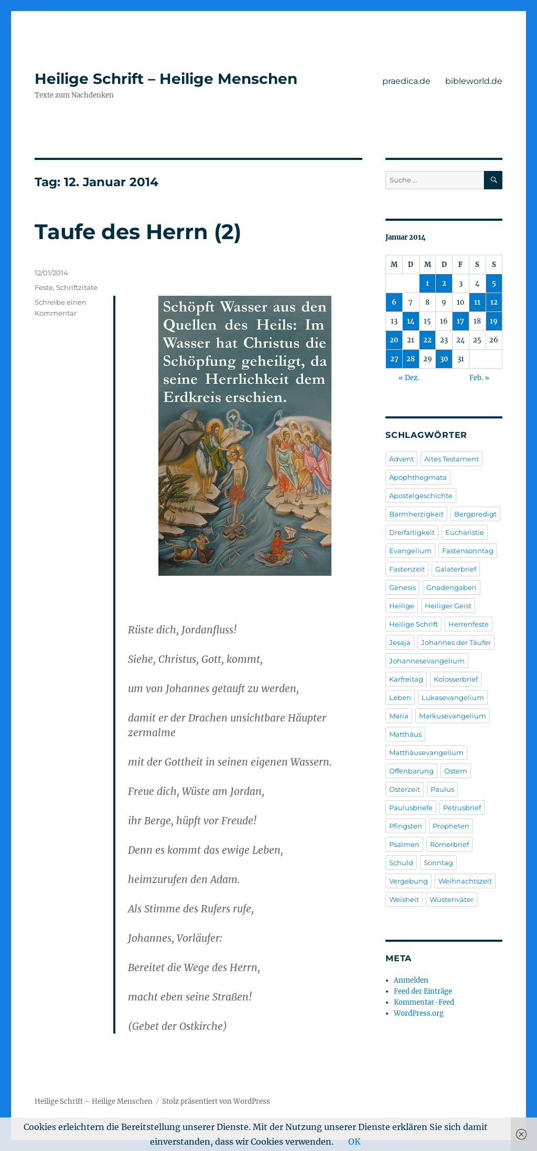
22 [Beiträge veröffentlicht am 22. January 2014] (427, 340)
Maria (399, 716)
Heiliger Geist (448, 605)
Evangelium (410, 550)
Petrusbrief (462, 807)
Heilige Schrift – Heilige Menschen (166, 79)
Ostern (455, 771)
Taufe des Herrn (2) (138, 231)
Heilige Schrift (413, 624)
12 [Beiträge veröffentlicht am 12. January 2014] (494, 302)
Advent (401, 459)
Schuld (401, 862)
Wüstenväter (451, 899)
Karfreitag (406, 679)
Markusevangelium (452, 716)
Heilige (401, 605)
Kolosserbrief (456, 679)
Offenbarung (411, 771)
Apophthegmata (418, 477)
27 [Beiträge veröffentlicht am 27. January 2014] (394, 358)
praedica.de (406, 81)
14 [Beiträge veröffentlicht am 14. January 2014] (411, 321)
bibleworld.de (473, 81)
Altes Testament (451, 459)
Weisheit (404, 899)
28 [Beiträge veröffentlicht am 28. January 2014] (410, 358)
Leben (400, 697)
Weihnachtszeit (465, 881)
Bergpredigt (475, 514)
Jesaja (400, 642)
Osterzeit (404, 789)
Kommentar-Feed (424, 1002)
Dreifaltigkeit (412, 532)
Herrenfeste (468, 624)
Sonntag (438, 862)
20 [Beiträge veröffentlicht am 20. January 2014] (394, 340)
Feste (44, 287)
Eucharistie (464, 532)
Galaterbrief (455, 569)
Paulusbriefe (411, 807)
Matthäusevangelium (426, 752)
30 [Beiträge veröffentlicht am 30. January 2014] (444, 358)
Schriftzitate (77, 287)
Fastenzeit (407, 569)
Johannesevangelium (427, 661)
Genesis (402, 587)
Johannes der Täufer (456, 642)
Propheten (451, 826)
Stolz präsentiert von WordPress (216, 1101)
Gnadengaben (451, 587)
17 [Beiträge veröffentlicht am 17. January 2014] (460, 321)
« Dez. (409, 377)
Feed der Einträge (423, 991)
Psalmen (404, 844)
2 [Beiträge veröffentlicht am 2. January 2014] (444, 283)
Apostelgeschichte (421, 495)
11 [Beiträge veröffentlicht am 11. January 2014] (477, 302)
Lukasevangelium (453, 697)
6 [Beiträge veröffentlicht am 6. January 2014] (394, 302)
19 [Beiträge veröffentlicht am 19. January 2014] (494, 321)
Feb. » (479, 377)
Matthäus (405, 734)
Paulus (442, 789)
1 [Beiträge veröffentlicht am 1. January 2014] (427, 283)
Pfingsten (405, 826)
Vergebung (408, 881)
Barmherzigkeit (416, 514)
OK (354, 1141)
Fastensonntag (467, 550)
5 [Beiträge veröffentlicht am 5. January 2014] (494, 283)
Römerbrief (449, 844)
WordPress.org (419, 1013)
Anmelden (411, 980)
